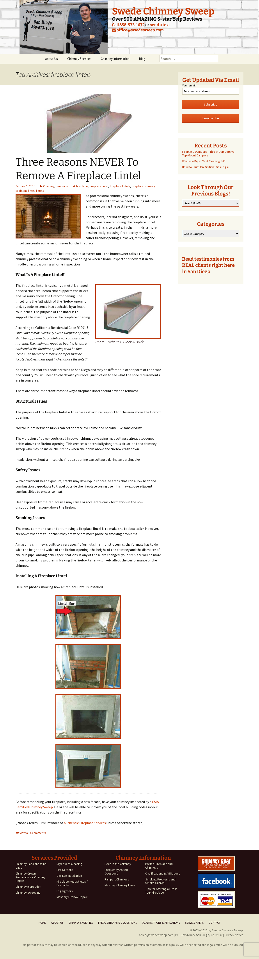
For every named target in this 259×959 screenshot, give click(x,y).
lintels (40, 191)
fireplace (82, 186)
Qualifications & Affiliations (162, 873)
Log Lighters (65, 891)
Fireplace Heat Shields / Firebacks (72, 883)
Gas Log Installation (69, 876)
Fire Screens (65, 870)
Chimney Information (115, 59)
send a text (160, 24)
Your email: (189, 85)
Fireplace (62, 186)
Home (42, 923)
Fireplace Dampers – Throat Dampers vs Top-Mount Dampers (208, 153)
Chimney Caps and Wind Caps (31, 865)
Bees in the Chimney (118, 864)
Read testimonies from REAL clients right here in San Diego (208, 265)
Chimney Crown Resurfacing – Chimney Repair (30, 877)
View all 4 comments (33, 833)
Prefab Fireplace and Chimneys (159, 865)
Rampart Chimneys (117, 879)
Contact (214, 923)
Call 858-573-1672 (128, 24)
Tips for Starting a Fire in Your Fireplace (161, 890)
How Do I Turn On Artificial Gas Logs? (205, 167)
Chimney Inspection (28, 887)
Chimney (48, 186)
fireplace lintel (98, 186)
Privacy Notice (234, 935)
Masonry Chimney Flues (120, 885)
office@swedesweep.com (138, 30)
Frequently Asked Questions (116, 871)
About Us (51, 59)
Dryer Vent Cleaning (69, 864)
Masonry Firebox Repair (72, 897)
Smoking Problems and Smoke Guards (160, 881)
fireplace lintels (120, 186)
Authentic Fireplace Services (85, 823)
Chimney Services (79, 59)
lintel (31, 191)
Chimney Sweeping (28, 892)
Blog (142, 59)
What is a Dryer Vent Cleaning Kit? (203, 161)
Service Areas (194, 923)
